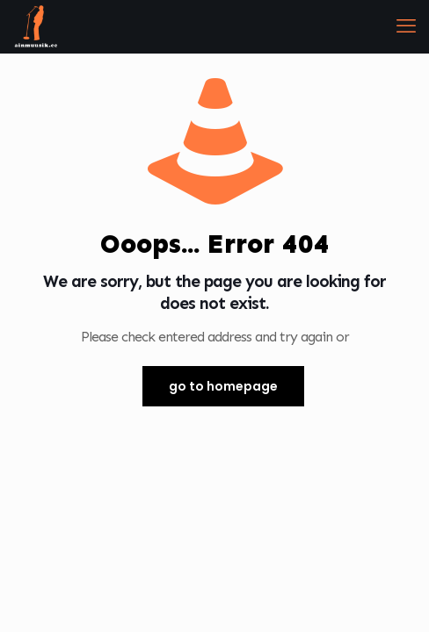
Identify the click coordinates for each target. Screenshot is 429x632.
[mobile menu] (405, 26)
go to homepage (223, 386)
